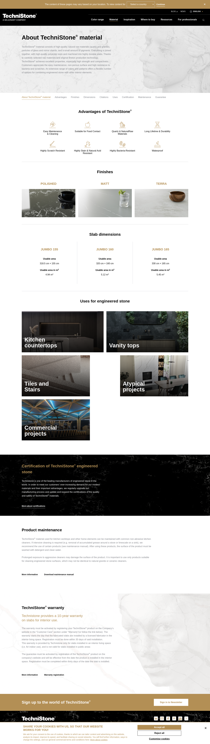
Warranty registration (54, 634)
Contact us (124, 704)
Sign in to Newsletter (170, 661)
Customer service (155, 700)
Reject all (159, 733)
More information (30, 533)
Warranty (150, 709)
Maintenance (152, 704)
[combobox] (141, 4)
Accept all (159, 727)
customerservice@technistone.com (39, 713)
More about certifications (33, 464)
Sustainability (126, 709)
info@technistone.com (33, 709)
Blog (174, 11)
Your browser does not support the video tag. (153, 443)
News (183, 11)
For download (178, 700)
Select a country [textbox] (139, 4)
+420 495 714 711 (31, 704)
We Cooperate (126, 719)
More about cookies (99, 740)
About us (123, 700)
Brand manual (177, 709)
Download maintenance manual (59, 533)
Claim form (151, 720)
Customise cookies (159, 739)
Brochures (176, 704)
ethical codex (126, 714)
